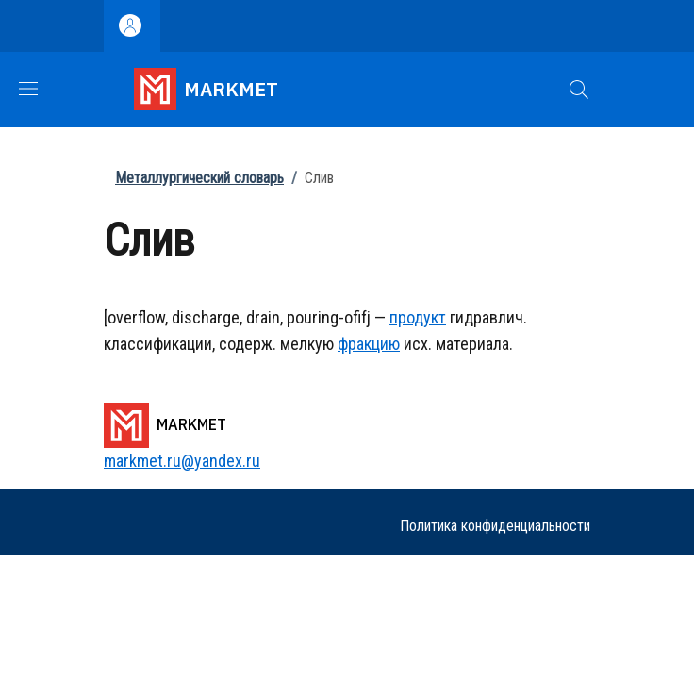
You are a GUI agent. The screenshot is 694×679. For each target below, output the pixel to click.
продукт (417, 317)
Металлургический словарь (199, 178)
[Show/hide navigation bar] (28, 88)
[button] (579, 89)
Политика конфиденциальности (495, 526)
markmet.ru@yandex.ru (182, 461)
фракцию (369, 344)
